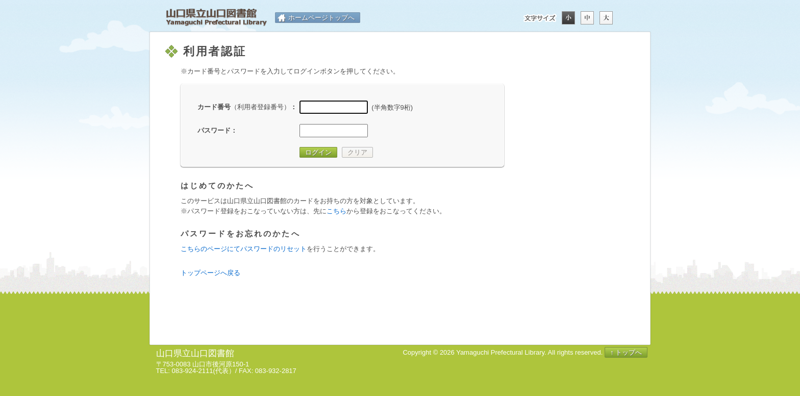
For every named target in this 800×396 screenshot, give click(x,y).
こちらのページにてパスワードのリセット (244, 249)
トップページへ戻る (210, 273)
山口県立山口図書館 (216, 18)
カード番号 (243, 107)
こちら (336, 211)
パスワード (214, 130)
